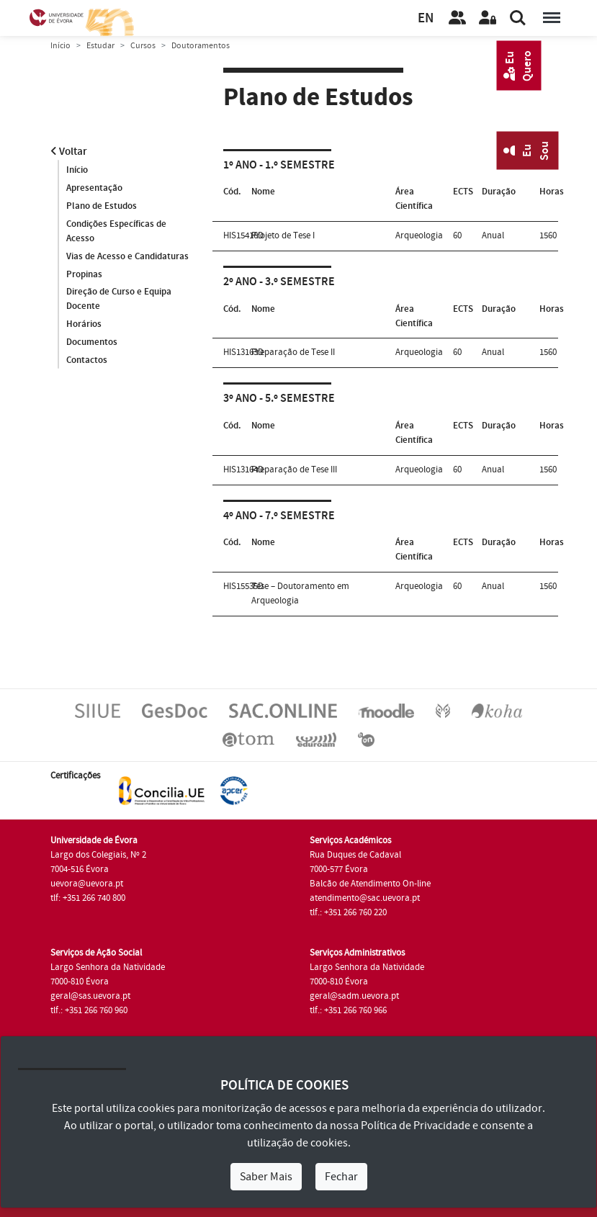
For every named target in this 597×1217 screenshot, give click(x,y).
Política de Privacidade (415, 1125)
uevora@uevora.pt (86, 883)
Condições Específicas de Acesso (116, 231)
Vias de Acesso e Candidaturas (127, 256)
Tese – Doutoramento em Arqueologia (300, 593)
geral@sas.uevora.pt (90, 995)
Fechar (341, 1176)
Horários (84, 324)
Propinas (84, 274)
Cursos (143, 45)
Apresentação (94, 187)
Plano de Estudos (101, 205)
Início (60, 45)
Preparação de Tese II (293, 352)
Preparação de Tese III (294, 469)
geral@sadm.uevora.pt (354, 995)
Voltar (68, 151)
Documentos (91, 342)
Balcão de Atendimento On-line (370, 883)
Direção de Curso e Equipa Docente (118, 299)
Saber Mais (266, 1176)
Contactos (86, 360)
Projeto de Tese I (283, 235)
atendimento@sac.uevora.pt (365, 898)
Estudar (100, 45)
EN (426, 18)
